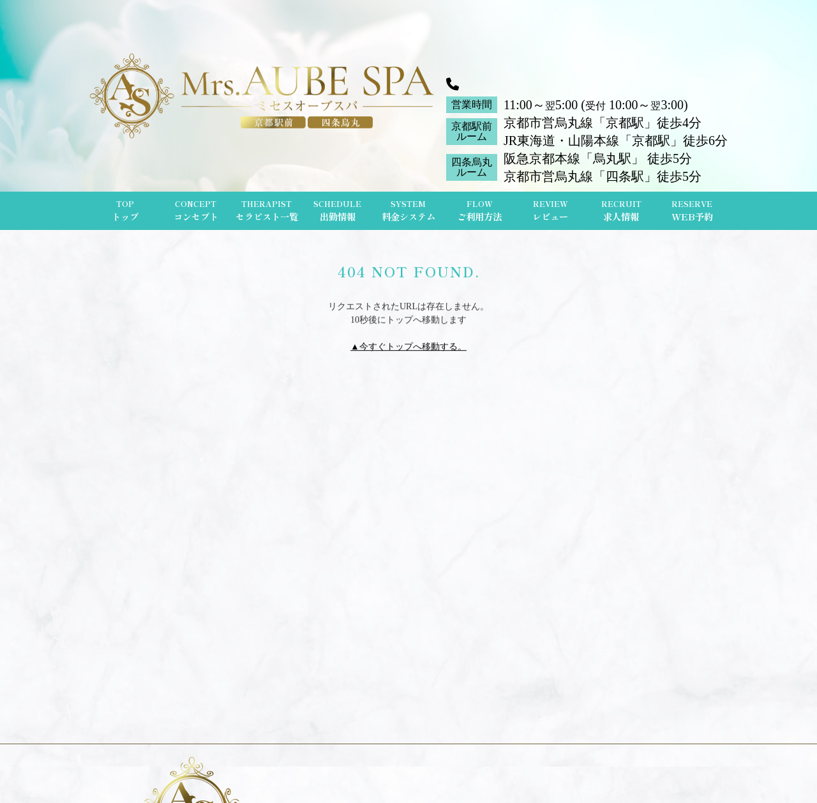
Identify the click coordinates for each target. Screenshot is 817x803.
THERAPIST (267, 211)
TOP (125, 211)
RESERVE (692, 211)
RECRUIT (621, 211)
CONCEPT (196, 211)
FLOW (479, 211)
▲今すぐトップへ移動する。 (408, 348)
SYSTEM (408, 211)
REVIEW (550, 211)
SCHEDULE (337, 211)
